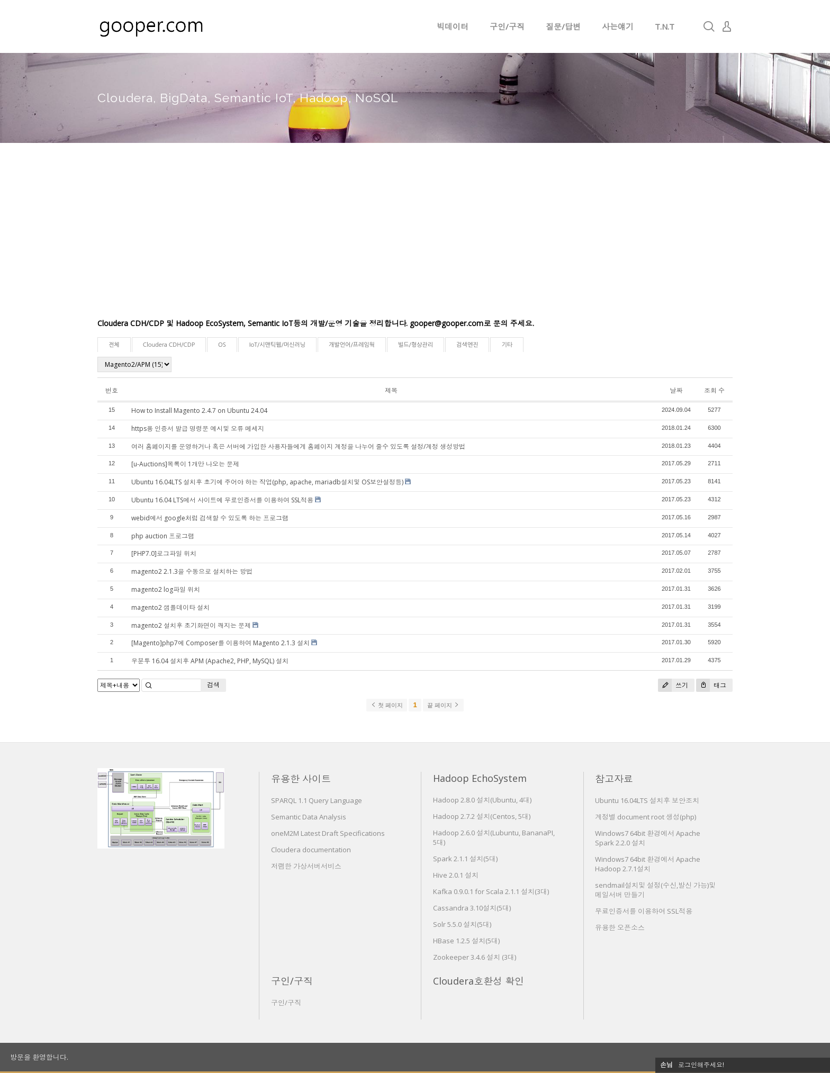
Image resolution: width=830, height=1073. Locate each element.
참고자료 (614, 778)
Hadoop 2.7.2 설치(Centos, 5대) (481, 816)
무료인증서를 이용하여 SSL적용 (643, 911)
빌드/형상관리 (415, 345)
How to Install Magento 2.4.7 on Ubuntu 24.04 (199, 410)
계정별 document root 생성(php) (645, 817)
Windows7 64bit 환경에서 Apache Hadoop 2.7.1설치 (647, 863)
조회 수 (714, 390)
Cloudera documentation (311, 849)
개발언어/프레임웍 (352, 345)
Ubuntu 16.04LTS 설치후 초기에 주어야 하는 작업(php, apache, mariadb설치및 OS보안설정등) (267, 481)
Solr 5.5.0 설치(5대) (462, 924)
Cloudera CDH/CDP (169, 345)
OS (222, 345)
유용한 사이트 (301, 778)
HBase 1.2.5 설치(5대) (466, 940)
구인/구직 (507, 26)
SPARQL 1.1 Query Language (316, 800)
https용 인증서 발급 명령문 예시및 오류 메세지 (197, 428)
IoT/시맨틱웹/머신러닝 (277, 345)
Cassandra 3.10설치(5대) (472, 908)
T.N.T (664, 26)
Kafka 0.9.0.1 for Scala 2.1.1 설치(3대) (491, 891)
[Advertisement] (415, 238)
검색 (213, 684)
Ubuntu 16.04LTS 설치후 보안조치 (647, 800)
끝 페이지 (443, 705)
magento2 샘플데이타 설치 (170, 607)
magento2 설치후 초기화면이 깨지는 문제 (191, 625)
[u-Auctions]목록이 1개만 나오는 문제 (185, 463)
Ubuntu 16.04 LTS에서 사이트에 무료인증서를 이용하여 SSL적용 (222, 499)
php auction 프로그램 (162, 535)
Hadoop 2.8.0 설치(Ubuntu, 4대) (482, 800)
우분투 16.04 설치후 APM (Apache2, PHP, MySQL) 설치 (209, 660)
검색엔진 (467, 345)
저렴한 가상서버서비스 (306, 866)
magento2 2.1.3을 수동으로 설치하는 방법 (191, 571)
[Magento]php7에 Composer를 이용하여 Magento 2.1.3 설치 (220, 642)
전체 (114, 345)
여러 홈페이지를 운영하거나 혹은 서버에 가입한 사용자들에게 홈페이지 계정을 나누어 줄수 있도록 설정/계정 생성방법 (298, 446)
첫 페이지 (387, 705)
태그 (711, 685)
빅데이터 (452, 26)
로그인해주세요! (701, 1064)
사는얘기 (618, 26)
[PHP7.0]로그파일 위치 (163, 553)
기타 (506, 345)
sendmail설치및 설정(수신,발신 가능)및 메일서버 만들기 (655, 889)
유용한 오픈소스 (620, 927)
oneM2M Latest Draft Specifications (328, 833)
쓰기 (673, 685)
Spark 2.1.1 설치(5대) (465, 858)
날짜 (676, 390)
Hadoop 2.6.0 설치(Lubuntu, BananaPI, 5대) (494, 837)
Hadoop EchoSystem (480, 778)
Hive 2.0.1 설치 (456, 875)
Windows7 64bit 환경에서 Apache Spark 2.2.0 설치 (647, 837)
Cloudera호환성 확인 (478, 981)
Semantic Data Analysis (308, 817)
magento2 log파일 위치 (165, 589)
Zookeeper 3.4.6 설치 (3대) (474, 957)
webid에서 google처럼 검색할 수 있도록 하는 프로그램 (209, 517)
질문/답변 (563, 26)
